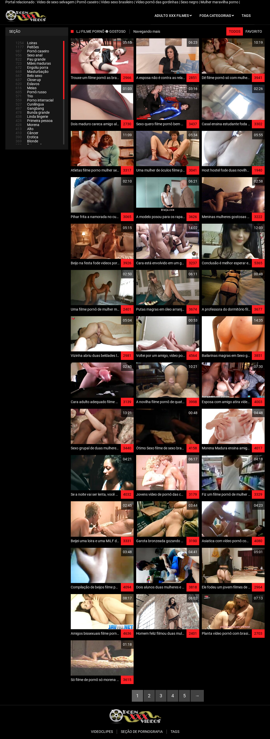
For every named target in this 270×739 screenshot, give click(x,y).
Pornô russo (31, 92)
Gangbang (30, 108)
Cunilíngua (30, 104)
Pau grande (30, 59)
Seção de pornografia (142, 732)
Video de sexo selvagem (56, 2)
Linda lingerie (32, 117)
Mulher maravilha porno (220, 2)
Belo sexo (29, 76)
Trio (24, 96)
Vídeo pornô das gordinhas (157, 2)
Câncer (27, 133)
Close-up (28, 80)
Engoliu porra (32, 67)
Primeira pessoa (34, 121)
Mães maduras (33, 63)
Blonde (27, 141)
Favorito (253, 31)
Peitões (27, 47)
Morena (27, 125)
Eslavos (27, 84)
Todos (234, 31)
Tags (175, 732)
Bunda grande (33, 112)
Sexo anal (29, 55)
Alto (24, 129)
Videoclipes (102, 732)
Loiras (26, 43)
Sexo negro (190, 2)
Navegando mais (146, 31)
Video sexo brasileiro (117, 2)
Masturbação (32, 72)
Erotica (27, 137)
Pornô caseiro (88, 2)
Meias (26, 88)
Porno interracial (34, 100)
